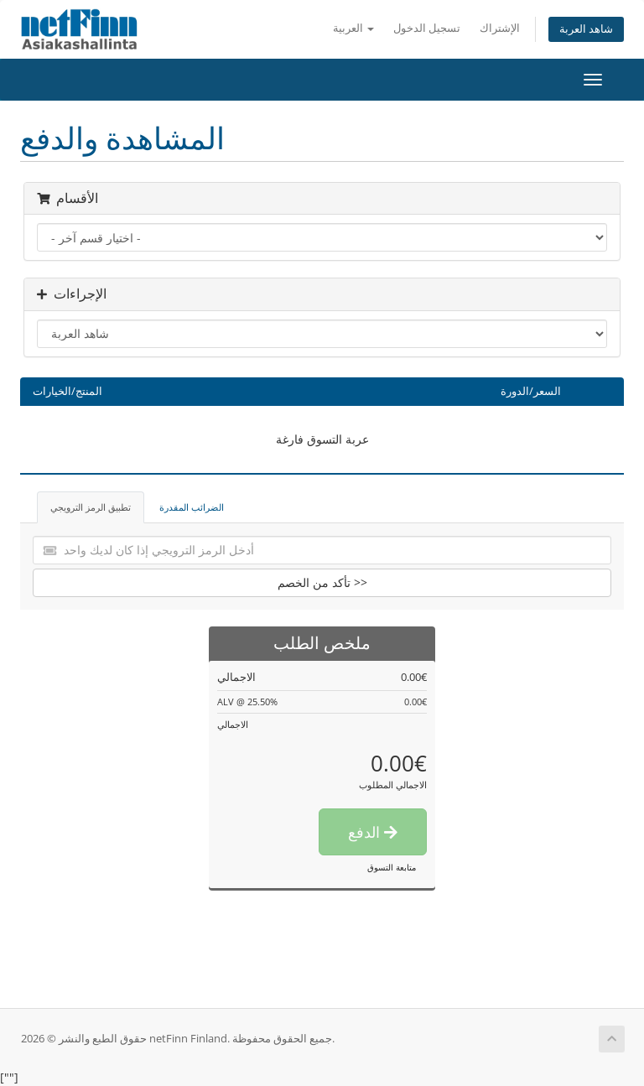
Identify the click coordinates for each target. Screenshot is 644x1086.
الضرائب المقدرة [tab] (191, 507)
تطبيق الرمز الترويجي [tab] (90, 507)
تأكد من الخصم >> (322, 582)
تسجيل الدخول (426, 28)
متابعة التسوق (391, 867)
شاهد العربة (586, 29)
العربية (353, 28)
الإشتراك (500, 28)
